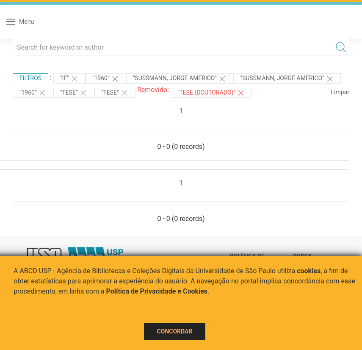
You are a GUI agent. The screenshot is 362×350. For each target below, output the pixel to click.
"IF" (69, 79)
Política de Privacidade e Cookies (157, 291)
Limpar (340, 92)
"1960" (105, 79)
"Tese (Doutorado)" (211, 93)
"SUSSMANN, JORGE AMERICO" (180, 79)
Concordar (175, 331)
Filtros (30, 78)
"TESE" (74, 93)
